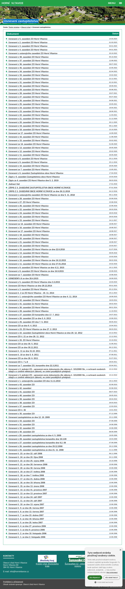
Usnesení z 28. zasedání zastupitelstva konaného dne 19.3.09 (37, 439)
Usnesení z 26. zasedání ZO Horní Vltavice (28, 101)
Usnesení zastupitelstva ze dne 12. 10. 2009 (29, 417)
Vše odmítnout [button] (111, 577)
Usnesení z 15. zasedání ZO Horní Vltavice (28, 140)
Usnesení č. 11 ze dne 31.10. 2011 (24, 351)
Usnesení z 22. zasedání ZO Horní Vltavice (28, 115)
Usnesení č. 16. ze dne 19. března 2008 (26, 483)
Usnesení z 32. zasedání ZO (21, 428)
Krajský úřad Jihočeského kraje (47, 565)
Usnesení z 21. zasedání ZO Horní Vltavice (28, 119)
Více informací (112, 572)
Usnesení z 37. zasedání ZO (21, 406)
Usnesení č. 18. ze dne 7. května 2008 (26, 475)
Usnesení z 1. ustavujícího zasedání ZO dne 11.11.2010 (34, 381)
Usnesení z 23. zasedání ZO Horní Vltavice (28, 111)
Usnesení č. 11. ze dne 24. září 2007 (25, 501)
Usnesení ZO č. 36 (17, 410)
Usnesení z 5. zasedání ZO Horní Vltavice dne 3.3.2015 (34, 282)
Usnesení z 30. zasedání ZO (21, 432)
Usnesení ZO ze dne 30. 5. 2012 (23, 344)
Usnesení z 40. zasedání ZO (21, 395)
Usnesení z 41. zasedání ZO (21, 392)
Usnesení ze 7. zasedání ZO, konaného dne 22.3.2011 (33, 366)
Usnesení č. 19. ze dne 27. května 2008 (26, 472)
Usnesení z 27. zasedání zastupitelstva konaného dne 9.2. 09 (37, 443)
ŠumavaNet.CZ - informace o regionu (78, 565)
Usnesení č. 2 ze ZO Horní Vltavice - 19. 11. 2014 (31, 293)
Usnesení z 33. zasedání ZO (21, 421)
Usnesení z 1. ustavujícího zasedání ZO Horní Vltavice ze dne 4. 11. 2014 (42, 297)
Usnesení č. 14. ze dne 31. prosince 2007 (27, 490)
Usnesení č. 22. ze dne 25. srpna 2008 (26, 461)
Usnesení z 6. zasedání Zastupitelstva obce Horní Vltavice (35, 173)
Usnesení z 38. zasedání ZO (21, 403)
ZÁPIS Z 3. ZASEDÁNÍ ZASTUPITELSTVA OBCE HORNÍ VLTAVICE (39, 188)
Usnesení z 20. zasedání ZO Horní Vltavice (28, 122)
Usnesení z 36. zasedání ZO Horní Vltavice (28, 64)
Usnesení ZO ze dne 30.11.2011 (23, 347)
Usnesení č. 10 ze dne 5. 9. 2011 (23, 355)
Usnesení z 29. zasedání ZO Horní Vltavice (28, 90)
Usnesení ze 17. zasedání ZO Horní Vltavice (29, 133)
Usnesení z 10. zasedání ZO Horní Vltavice (28, 166)
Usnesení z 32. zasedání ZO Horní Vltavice (28, 79)
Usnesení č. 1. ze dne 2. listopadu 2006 (26, 537)
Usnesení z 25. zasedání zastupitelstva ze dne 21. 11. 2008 (36, 450)
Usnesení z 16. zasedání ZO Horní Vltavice (28, 137)
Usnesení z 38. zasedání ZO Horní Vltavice (28, 57)
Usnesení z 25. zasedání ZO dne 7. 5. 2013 (28, 322)
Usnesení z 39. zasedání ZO (21, 399)
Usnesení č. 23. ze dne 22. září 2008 (25, 454)
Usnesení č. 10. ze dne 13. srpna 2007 (26, 504)
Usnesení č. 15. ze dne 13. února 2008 (26, 486)
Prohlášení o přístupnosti (13, 582)
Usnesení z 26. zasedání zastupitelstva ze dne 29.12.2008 (35, 446)
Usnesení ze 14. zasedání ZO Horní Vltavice (29, 144)
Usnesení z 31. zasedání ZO (21, 425)
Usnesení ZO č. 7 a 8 (18, 362)
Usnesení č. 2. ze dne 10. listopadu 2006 (27, 533)
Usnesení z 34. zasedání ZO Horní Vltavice (28, 71)
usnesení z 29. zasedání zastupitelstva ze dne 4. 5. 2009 (34, 435)
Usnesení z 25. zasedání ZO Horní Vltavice (28, 104)
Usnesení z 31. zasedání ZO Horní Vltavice (28, 82)
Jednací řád (14, 184)
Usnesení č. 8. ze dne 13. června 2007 (26, 512)
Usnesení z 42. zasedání (19, 388)
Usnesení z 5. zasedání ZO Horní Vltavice (27, 39)
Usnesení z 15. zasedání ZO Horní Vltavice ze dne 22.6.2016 (36, 249)
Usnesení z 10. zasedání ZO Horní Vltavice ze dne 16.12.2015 (37, 260)
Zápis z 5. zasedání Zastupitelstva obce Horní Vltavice (34, 177)
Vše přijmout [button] (95, 577)
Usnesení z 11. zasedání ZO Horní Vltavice (28, 155)
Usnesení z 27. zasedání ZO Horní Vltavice (28, 97)
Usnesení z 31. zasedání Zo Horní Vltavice (28, 304)
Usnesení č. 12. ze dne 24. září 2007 (25, 497)
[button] (104, 582)
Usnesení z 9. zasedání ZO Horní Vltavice (27, 162)
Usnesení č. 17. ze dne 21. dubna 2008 (26, 479)
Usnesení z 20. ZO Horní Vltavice (24, 340)
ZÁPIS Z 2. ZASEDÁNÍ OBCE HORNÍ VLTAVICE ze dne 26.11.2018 (39, 191)
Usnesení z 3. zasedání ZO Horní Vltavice (27, 46)
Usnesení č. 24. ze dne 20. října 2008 (25, 457)
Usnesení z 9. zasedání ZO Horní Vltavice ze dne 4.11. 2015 (36, 268)
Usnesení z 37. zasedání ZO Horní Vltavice (28, 61)
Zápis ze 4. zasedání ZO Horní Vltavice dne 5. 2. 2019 (33, 180)
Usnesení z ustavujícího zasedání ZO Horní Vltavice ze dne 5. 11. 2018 (41, 195)
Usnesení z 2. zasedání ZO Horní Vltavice (27, 42)
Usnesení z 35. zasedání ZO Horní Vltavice (28, 68)
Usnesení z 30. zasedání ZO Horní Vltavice (28, 86)
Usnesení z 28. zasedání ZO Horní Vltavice (28, 93)
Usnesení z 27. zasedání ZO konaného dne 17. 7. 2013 (33, 315)
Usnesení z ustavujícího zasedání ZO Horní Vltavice (32, 53)
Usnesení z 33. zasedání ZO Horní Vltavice (28, 75)
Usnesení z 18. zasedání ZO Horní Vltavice (28, 130)
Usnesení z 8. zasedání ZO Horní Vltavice (27, 159)
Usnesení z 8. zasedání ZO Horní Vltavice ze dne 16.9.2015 (36, 271)
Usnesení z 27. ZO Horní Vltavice (24, 202)
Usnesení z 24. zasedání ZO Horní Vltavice (28, 108)
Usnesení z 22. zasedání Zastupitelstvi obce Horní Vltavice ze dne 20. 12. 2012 (45, 333)
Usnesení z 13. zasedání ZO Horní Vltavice (28, 148)
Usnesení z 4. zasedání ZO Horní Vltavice (27, 50)
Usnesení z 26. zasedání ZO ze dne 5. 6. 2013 (29, 318)
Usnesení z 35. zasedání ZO (21, 414)
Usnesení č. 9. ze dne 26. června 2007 (26, 508)
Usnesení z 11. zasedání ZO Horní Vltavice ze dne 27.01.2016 (37, 264)
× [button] (120, 550)
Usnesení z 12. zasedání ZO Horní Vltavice (28, 151)
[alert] (103, 567)
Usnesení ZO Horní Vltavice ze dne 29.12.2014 (30, 286)
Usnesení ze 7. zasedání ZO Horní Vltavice (28, 170)
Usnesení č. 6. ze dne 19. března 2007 (26, 519)
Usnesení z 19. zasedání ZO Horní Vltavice (28, 126)
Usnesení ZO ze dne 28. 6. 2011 (23, 358)
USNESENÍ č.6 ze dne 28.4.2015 (23, 278)
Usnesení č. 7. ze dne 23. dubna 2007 (26, 515)
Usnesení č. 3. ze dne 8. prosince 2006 (26, 530)
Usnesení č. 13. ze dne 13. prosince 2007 (27, 493)
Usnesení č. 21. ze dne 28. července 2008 (27, 464)
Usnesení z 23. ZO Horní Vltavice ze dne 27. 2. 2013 (32, 329)
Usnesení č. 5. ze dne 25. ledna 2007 (25, 523)
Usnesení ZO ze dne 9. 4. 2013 (22, 326)
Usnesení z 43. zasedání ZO (21, 385)
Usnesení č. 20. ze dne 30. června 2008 (26, 468)
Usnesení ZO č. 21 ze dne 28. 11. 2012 (26, 336)
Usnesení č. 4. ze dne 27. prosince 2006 (27, 526)
